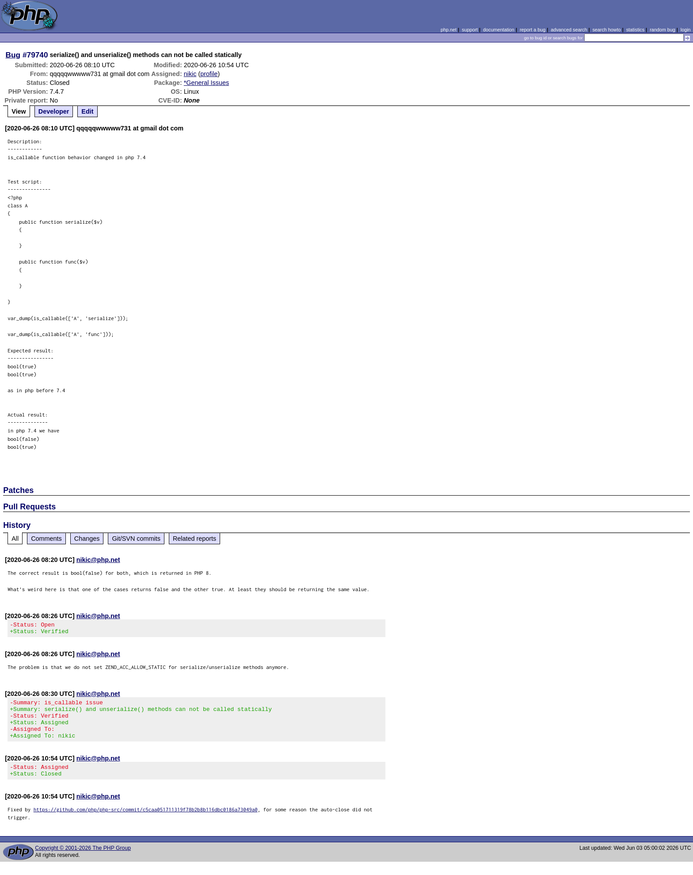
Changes (87, 538)
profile (208, 73)
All (15, 538)
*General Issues (206, 82)
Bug (13, 54)
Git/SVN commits (136, 538)
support (470, 29)
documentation (498, 29)
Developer (53, 111)
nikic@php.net (98, 559)
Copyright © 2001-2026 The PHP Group (83, 861)
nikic (190, 73)
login (686, 29)
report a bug (532, 29)
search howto (606, 29)
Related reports (194, 538)
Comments (46, 538)
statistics (635, 29)
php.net (449, 29)
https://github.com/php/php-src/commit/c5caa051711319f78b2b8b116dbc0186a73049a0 (146, 822)
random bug (662, 29)
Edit (87, 111)
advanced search (569, 29)
